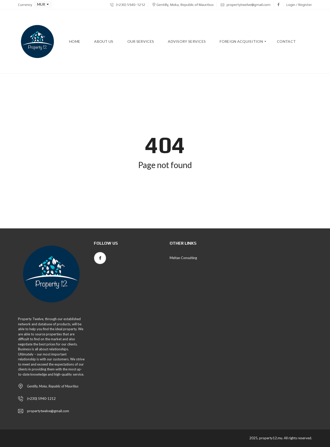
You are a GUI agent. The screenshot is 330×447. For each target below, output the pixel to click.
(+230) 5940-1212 (127, 5)
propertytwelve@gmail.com (245, 5)
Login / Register (299, 5)
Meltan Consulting (183, 258)
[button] (43, 4)
